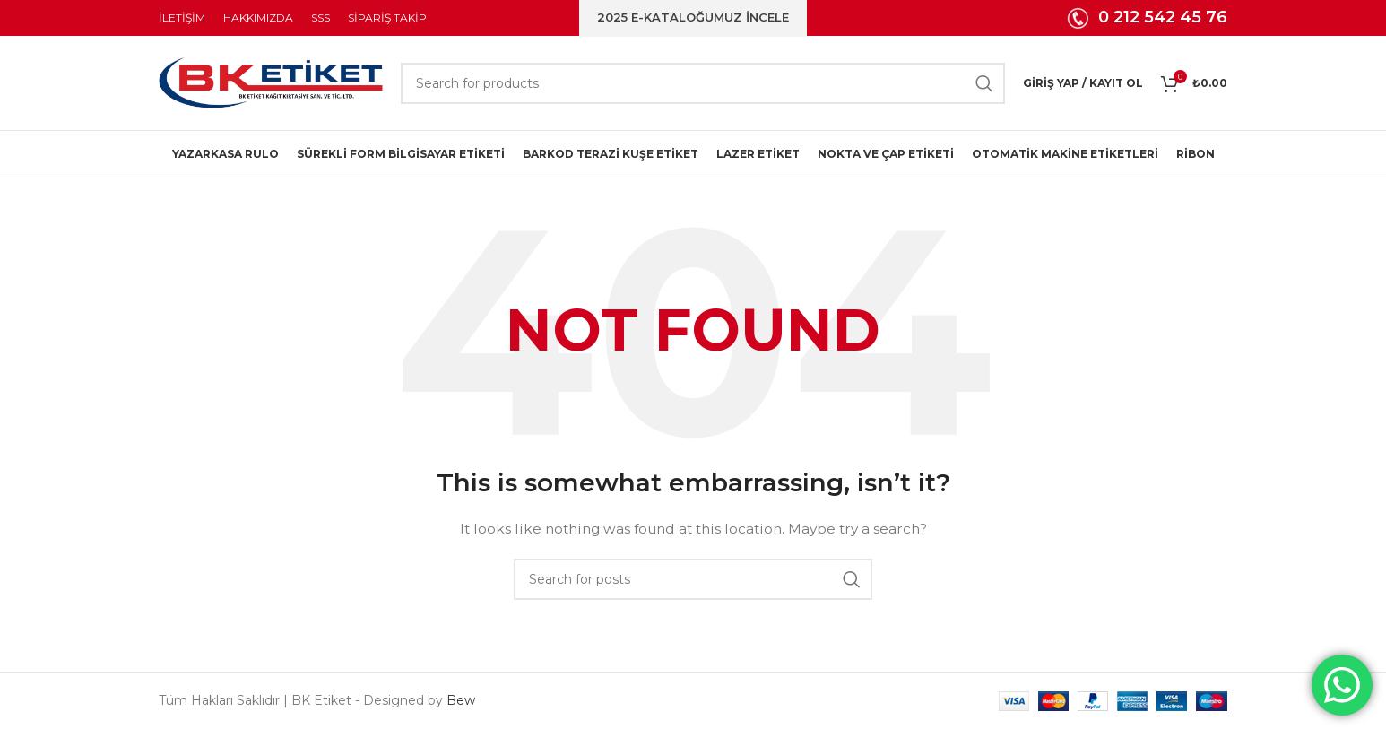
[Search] (703, 83)
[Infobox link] (1147, 18)
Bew (460, 700)
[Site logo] (271, 82)
